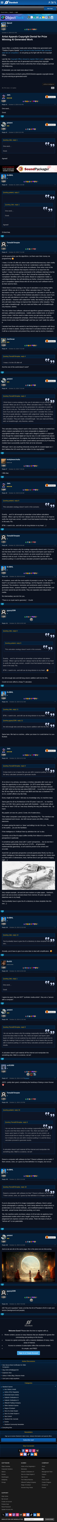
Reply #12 (5, 702)
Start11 (4, 1471)
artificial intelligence (48, 84)
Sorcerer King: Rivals (27, 1487)
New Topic (50, 8)
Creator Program (46, 1482)
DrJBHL (10, 175)
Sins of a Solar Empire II (28, 1474)
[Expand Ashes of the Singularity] (3, 1392)
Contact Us (45, 1485)
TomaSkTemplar (13, 243)
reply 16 (17, 1110)
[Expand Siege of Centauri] (3, 1408)
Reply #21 (5, 1304)
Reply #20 (5, 1245)
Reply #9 (4, 545)
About (43, 1466)
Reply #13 (5, 758)
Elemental (24, 1469)
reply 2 (17, 192)
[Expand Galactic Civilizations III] (3, 1397)
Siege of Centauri (26, 1485)
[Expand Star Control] (3, 1416)
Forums (44, 1487)
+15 (4, 248)
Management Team (47, 1471)
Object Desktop (6, 1466)
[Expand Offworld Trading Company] (3, 1403)
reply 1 (15, 140)
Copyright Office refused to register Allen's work (27, 59)
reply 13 (15, 935)
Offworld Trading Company (28, 1482)
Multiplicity (4, 1479)
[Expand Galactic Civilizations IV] (3, 1400)
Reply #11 (5, 623)
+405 (3, 967)
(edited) (27, 1078)
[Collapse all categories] (55, 1386)
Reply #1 (4, 104)
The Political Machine (27, 1479)
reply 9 (23, 766)
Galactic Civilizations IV (27, 1471)
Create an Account (7, 1501)
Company (45, 1463)
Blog (43, 1469)
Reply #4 (4, 252)
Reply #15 (5, 971)
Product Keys (5, 1504)
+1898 (3, 101)
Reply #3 (4, 185)
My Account (5, 1499)
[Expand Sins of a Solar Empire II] (3, 1413)
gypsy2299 (11, 610)
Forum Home (4, 12)
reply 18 (23, 1187)
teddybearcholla (13, 460)
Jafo (8, 95)
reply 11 (15, 709)
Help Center (5, 1496)
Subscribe (49, 1519)
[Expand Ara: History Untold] (3, 1389)
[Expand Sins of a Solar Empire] (3, 1411)
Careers (44, 1474)
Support (5, 1493)
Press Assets (45, 1479)
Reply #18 (5, 1102)
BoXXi (9, 961)
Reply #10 (5, 576)
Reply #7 (4, 469)
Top (55, 104)
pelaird (9, 123)
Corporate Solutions (7, 1469)
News (43, 1477)
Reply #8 (4, 493)
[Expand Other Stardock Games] (3, 1405)
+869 (3, 128)
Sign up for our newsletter (12, 1519)
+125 (3, 1071)
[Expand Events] (3, 1421)
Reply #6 (4, 388)
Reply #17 (5, 1078)
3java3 (9, 23)
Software (5, 1463)
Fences (4, 1474)
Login (16, 12)
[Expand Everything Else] (1, 1427)
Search (11, 12)
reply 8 (15, 631)
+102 (3, 29)
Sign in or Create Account (28, 1353)
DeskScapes (5, 1477)
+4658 (3, 181)
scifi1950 (10, 1065)
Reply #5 (4, 348)
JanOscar (11, 339)
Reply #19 (5, 1179)
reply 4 (23, 356)
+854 (3, 465)
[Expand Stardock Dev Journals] (3, 1419)
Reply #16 (5, 1019)
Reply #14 (5, 927)
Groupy (4, 1482)
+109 (3, 616)
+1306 (3, 345)
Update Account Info (7, 1509)
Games (23, 1463)
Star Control (24, 1477)
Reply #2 (4, 132)
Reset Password (6, 1507)
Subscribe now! (28, 1440)
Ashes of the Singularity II (28, 1466)
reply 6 (17, 501)
